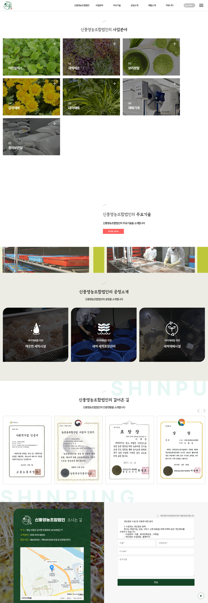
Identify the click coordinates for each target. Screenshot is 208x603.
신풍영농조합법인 (81, 5)
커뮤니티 (169, 5)
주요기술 (117, 5)
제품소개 (152, 5)
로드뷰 (62, 565)
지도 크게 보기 (77, 565)
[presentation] (198, 377)
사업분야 (99, 5)
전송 (156, 549)
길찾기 (69, 565)
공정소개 (134, 5)
